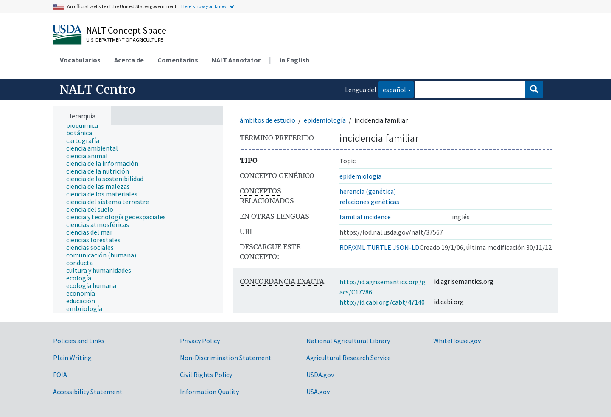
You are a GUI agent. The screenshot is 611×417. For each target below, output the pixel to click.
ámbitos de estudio (267, 120)
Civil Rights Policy (206, 374)
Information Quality (209, 391)
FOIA (60, 374)
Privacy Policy (200, 340)
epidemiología (325, 120)
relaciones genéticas (369, 201)
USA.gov (318, 391)
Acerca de (129, 60)
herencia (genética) (367, 191)
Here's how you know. (204, 6)
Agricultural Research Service (348, 357)
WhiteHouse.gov (457, 340)
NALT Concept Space (126, 30)
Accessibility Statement (88, 391)
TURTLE (379, 247)
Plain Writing (72, 357)
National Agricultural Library (348, 340)
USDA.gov (320, 374)
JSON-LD (406, 247)
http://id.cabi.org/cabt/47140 (382, 302)
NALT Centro (97, 89)
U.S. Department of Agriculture (124, 39)
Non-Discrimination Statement (226, 357)
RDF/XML (352, 247)
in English (294, 60)
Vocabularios (80, 60)
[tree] (138, 219)
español (392, 89)
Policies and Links (78, 340)
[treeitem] (86, 125)
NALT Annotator (236, 60)
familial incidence (365, 217)
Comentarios (177, 60)
